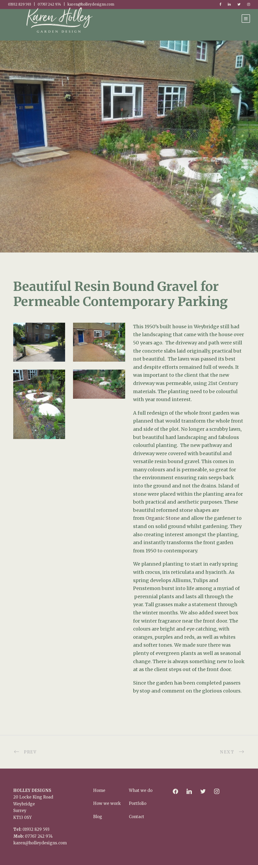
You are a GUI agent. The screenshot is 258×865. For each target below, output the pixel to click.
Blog (97, 816)
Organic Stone (163, 518)
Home (99, 790)
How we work (107, 803)
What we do (140, 790)
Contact (136, 816)
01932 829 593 (35, 829)
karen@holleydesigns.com (40, 842)
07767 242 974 (39, 836)
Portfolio (137, 803)
